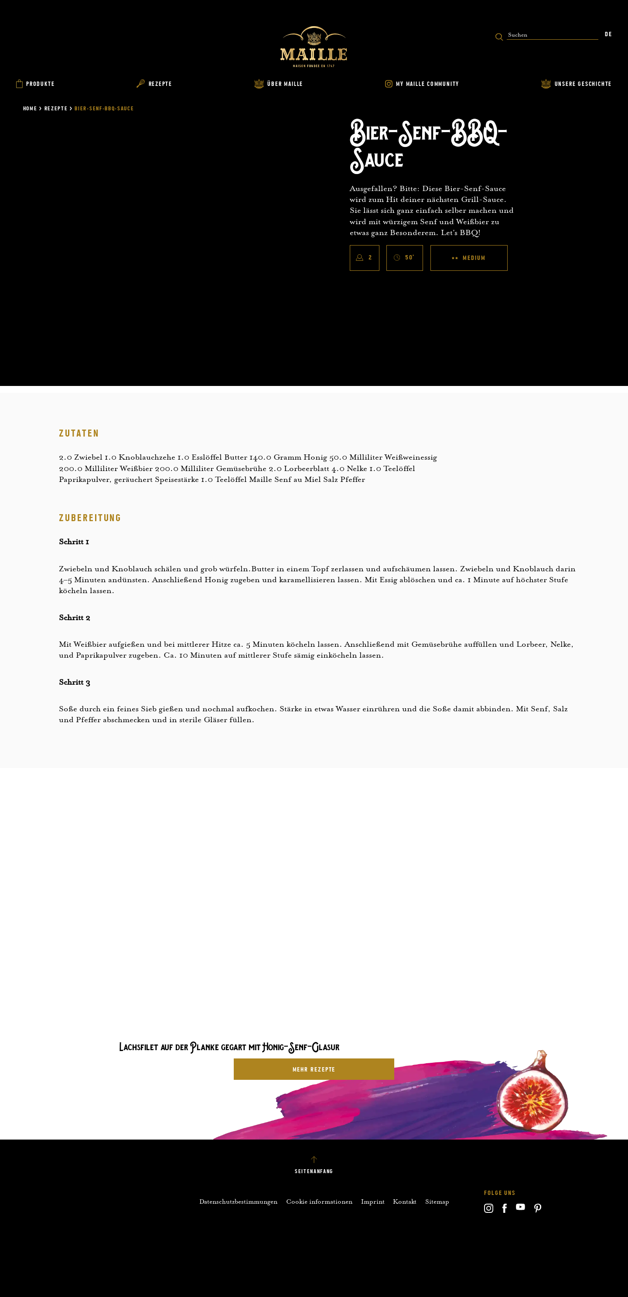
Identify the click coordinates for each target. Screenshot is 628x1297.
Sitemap (437, 1201)
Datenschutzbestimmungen (238, 1201)
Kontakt (404, 1201)
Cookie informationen (319, 1201)
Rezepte (56, 109)
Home (30, 109)
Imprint (373, 1201)
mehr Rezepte (314, 1069)
